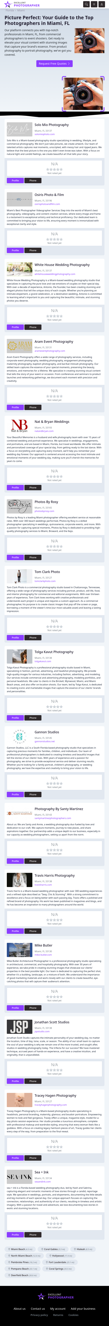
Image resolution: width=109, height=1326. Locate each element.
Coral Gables (53, 1249)
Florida (10, 10)
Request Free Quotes (54, 63)
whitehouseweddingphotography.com (55, 274)
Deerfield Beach (22, 1275)
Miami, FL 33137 (43, 130)
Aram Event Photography (54, 341)
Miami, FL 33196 (43, 200)
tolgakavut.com (43, 661)
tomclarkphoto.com (45, 581)
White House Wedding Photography (62, 265)
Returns (58, 1315)
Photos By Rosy (46, 502)
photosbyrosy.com (44, 511)
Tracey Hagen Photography (55, 1095)
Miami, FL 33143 (43, 814)
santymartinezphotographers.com (53, 818)
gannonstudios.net (45, 741)
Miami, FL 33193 (43, 427)
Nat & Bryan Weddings (52, 421)
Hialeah (83, 1249)
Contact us (38, 1309)
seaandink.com (43, 1181)
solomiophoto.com (45, 134)
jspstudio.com (42, 1031)
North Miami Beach (24, 1255)
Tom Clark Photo (47, 572)
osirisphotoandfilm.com (47, 204)
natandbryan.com (44, 431)
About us (20, 1309)
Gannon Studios (47, 732)
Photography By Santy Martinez (59, 809)
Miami (21, 10)
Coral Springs (59, 1268)
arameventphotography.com (50, 350)
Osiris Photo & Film (49, 195)
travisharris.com (43, 884)
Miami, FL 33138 (43, 657)
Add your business (83, 1309)
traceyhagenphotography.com (51, 1104)
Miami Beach (20, 1249)
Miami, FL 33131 (43, 347)
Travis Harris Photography (55, 875)
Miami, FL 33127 (43, 577)
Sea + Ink (42, 1172)
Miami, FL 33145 (43, 738)
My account (58, 1309)
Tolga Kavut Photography (54, 652)
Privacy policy (39, 1315)
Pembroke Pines (22, 1262)
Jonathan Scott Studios (52, 1022)
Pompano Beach (22, 1268)
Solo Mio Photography (52, 125)
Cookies (73, 1315)
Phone (33, 180)
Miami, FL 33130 (43, 951)
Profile (15, 180)
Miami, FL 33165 (43, 507)
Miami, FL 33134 (43, 1178)
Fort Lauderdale (60, 1262)
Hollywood (60, 1255)
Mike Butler (43, 945)
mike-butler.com (43, 954)
